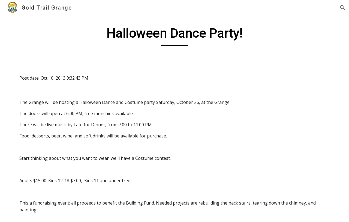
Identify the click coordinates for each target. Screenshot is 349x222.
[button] (342, 7)
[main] (174, 36)
